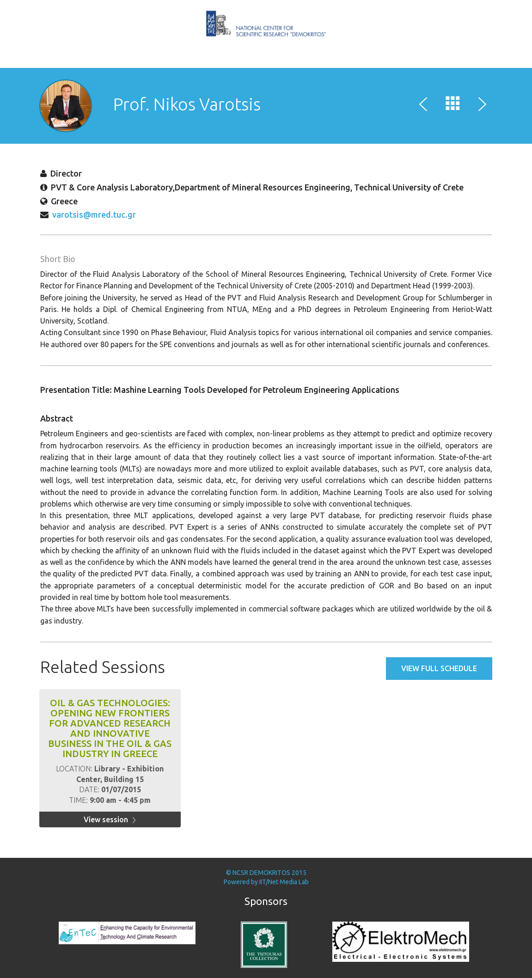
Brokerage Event (282, 59)
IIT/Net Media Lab (284, 882)
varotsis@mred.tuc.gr (94, 214)
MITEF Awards (271, 59)
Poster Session (294, 59)
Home (238, 59)
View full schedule (439, 668)
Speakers (249, 59)
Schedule (260, 59)
